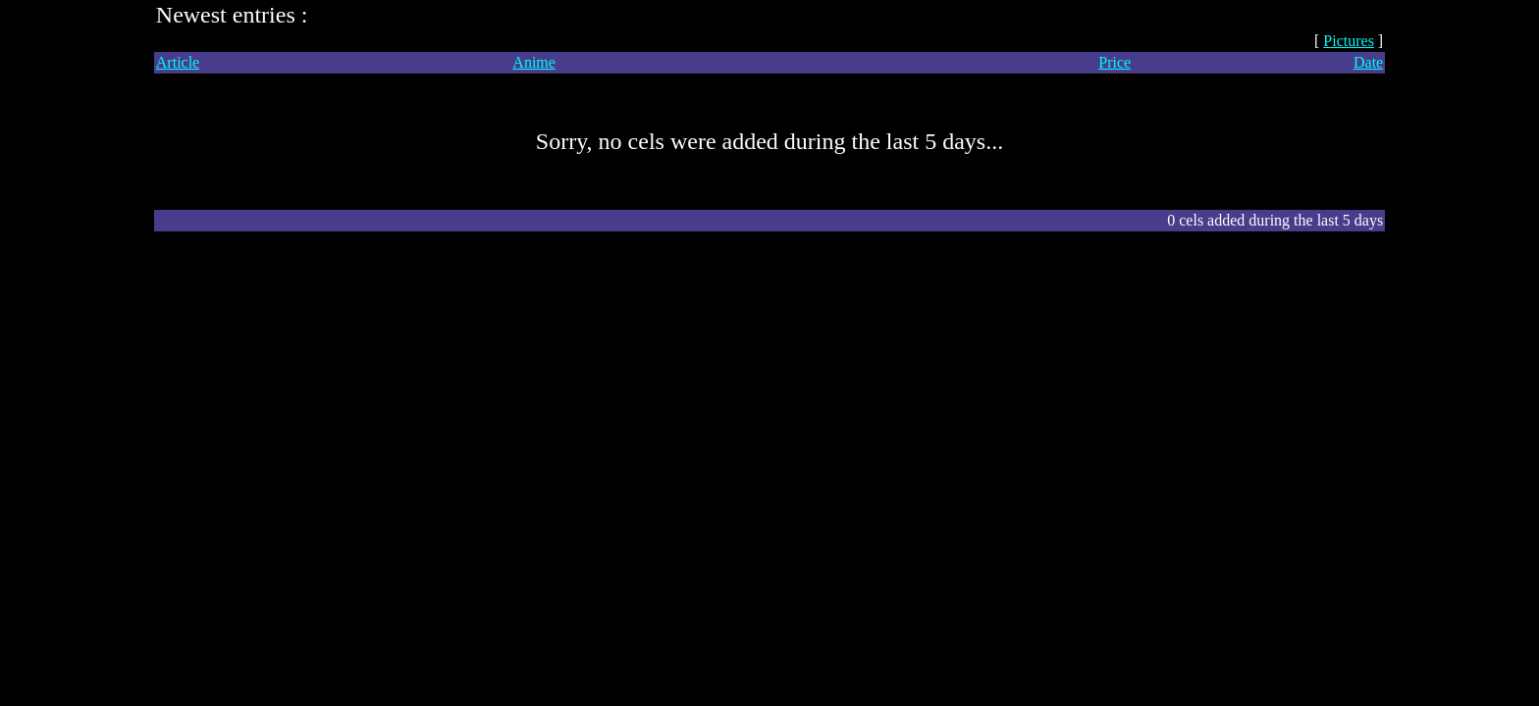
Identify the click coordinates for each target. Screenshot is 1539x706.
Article (177, 62)
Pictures (1348, 40)
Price (1114, 62)
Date (1368, 62)
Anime (534, 62)
